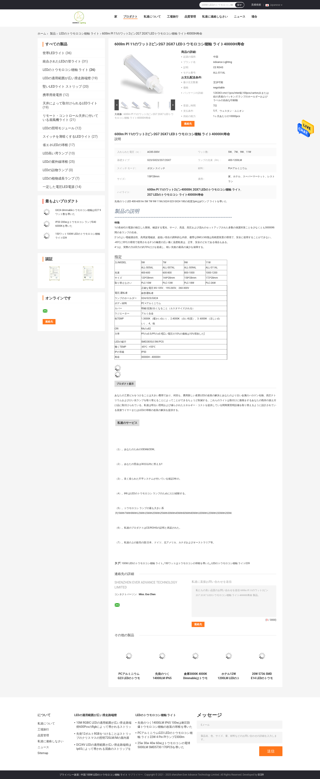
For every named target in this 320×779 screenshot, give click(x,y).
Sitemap (43, 753)
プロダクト (130, 16)
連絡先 (188, 123)
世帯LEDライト (54, 53)
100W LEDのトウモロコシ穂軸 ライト (142, 563)
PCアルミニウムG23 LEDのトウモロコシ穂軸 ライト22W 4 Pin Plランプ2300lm (129, 676)
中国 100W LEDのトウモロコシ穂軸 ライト (104, 774)
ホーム (42, 33)
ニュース (239, 16)
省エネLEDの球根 (55, 145)
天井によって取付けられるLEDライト (70, 103)
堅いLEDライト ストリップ (62, 86)
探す (239, 4)
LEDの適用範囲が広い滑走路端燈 (67, 78)
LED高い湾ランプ (55, 153)
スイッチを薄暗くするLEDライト (67, 136)
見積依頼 (256, 4)
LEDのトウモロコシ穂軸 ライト (79, 33)
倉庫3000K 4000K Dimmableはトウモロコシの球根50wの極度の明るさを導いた (195, 676)
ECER (261, 774)
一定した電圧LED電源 (58, 187)
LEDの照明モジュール (58, 128)
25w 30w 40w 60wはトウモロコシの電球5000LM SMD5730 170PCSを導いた (164, 745)
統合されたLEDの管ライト (62, 61)
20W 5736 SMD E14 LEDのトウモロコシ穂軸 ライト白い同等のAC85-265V (262, 676)
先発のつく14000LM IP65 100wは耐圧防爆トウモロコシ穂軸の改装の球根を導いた (162, 676)
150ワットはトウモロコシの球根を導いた (187, 563)
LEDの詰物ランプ (55, 170)
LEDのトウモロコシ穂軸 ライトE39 (230, 563)
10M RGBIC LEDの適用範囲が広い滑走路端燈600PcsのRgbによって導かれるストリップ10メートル (103, 725)
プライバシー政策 (69, 774)
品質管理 (190, 16)
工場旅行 (172, 16)
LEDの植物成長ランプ (58, 178)
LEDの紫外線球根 (55, 162)
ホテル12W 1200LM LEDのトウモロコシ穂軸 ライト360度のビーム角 (228, 676)
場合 (254, 16)
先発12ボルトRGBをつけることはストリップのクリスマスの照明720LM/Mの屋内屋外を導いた (103, 736)
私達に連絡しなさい (215, 16)
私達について (152, 16)
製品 (53, 33)
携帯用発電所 (52, 95)
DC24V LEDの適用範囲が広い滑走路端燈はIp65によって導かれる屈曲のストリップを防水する (103, 747)
